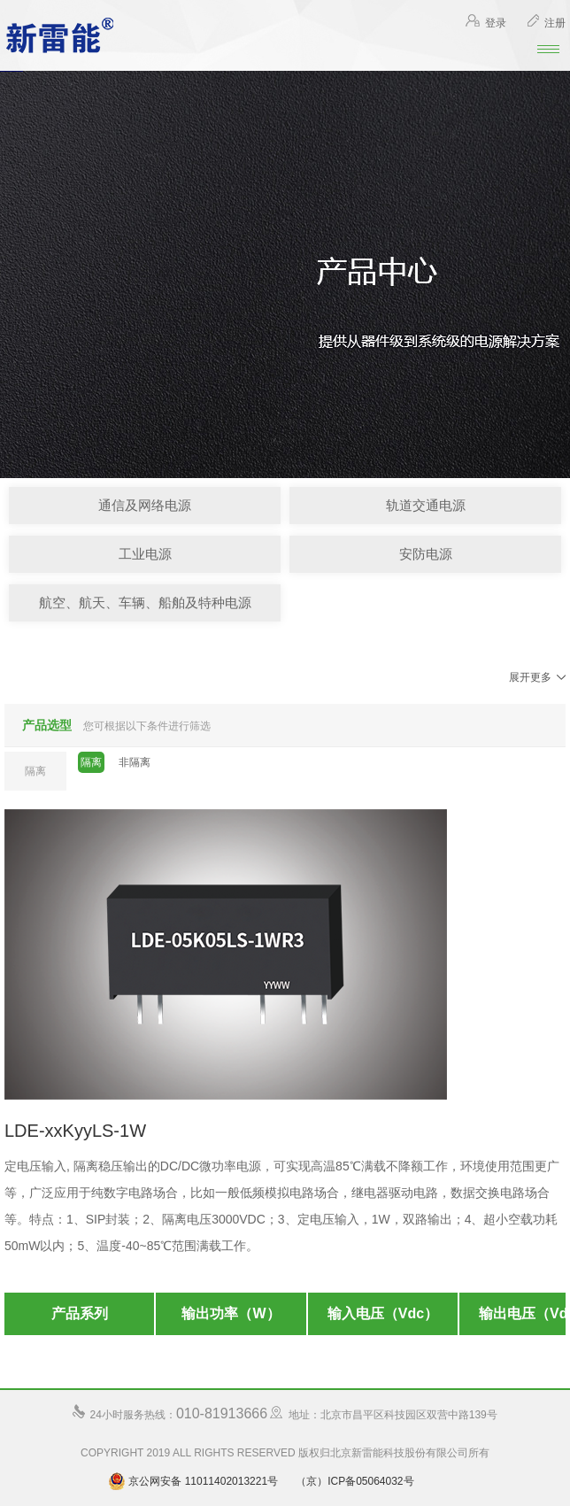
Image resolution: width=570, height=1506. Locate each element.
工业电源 (145, 553)
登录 (486, 23)
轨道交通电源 (426, 505)
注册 (546, 23)
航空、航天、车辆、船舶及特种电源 (145, 602)
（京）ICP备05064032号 (354, 1481)
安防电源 (425, 553)
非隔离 (134, 762)
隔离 (91, 762)
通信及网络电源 (144, 505)
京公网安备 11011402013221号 (193, 1481)
